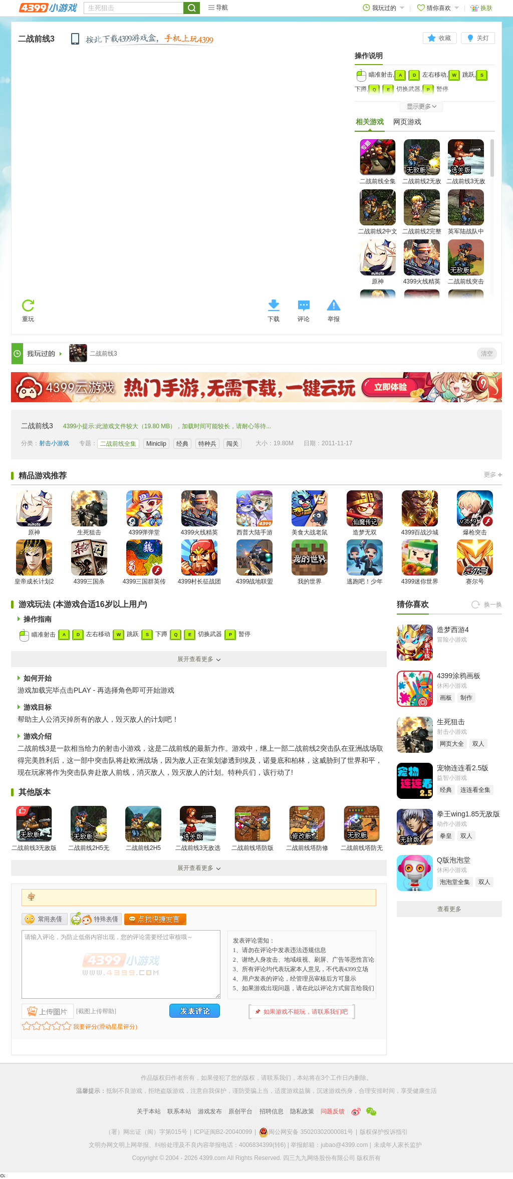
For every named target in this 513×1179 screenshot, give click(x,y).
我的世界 (310, 562)
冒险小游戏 (452, 639)
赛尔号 (475, 562)
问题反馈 (333, 1111)
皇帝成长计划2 (34, 562)
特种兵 (207, 443)
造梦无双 (365, 513)
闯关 (232, 443)
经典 (182, 443)
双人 (478, 743)
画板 (446, 697)
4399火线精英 (422, 262)
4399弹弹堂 (144, 513)
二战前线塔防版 (252, 828)
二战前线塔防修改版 (307, 834)
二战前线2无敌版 (422, 168)
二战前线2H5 (143, 828)
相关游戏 (370, 124)
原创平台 (240, 1111)
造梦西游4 (453, 630)
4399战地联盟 (255, 562)
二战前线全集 (378, 162)
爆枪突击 (475, 513)
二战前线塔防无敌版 (362, 834)
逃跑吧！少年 (365, 562)
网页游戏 (407, 122)
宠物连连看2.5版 (462, 768)
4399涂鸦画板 (458, 676)
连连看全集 (475, 789)
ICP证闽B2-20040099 (223, 1131)
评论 (304, 319)
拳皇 (446, 835)
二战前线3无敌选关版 (466, 168)
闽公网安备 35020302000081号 (306, 1131)
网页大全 (452, 743)
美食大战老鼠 (310, 513)
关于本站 (149, 1111)
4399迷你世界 (420, 562)
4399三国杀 (89, 562)
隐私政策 (302, 1111)
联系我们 (279, 1077)
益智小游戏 (452, 777)
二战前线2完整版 (422, 218)
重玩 (28, 319)
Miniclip (156, 443)
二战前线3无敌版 (34, 828)
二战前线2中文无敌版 (378, 218)
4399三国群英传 (144, 562)
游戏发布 (210, 1111)
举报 (334, 319)
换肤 (481, 8)
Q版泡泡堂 (453, 860)
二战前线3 (36, 39)
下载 (274, 319)
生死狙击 (89, 513)
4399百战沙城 (420, 513)
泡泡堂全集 (455, 882)
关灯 (483, 38)
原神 (378, 262)
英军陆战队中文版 (466, 218)
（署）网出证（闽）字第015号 (146, 1131)
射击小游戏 (54, 443)
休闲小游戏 (452, 685)
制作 (466, 697)
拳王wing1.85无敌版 (468, 814)
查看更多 (449, 909)
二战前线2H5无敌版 (88, 834)
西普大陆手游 (254, 513)
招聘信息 (272, 1111)
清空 (487, 353)
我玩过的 (383, 8)
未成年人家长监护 (398, 1144)
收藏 (445, 38)
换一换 (493, 604)
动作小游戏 (452, 823)
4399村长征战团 (199, 562)
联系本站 (179, 1111)
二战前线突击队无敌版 (466, 268)
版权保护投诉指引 (384, 1131)
